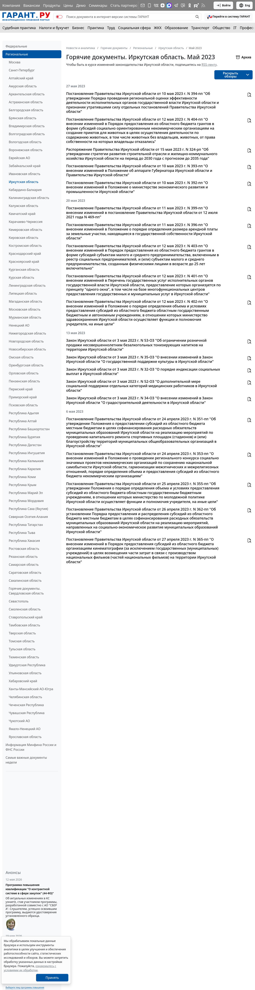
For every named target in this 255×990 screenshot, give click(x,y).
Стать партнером (125, 5)
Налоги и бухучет (54, 27)
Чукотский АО (19, 721)
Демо (81, 5)
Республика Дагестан (25, 445)
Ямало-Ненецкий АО (24, 729)
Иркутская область (23, 182)
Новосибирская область (27, 349)
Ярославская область (25, 737)
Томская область (22, 641)
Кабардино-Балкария (25, 190)
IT (235, 27)
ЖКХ (158, 27)
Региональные (17, 54)
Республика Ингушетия (27, 453)
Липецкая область (23, 293)
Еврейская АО (19, 158)
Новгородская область (26, 341)
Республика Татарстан (26, 525)
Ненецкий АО (19, 325)
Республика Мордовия (26, 501)
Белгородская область (26, 110)
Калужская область (23, 206)
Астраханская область (26, 102)
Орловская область (24, 373)
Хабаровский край (23, 681)
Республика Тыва (22, 532)
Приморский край (23, 397)
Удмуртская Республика (27, 665)
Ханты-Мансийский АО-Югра (31, 689)
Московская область (24, 309)
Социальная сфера (134, 27)
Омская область (21, 357)
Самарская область (24, 564)
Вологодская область (25, 142)
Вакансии (31, 5)
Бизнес (78, 27)
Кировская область (23, 237)
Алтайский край (21, 78)
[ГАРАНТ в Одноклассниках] (189, 5)
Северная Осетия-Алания (28, 517)
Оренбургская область (26, 365)
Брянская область (22, 118)
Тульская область (22, 649)
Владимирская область (27, 126)
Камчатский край (22, 214)
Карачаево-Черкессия (25, 221)
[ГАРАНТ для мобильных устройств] (149, 5)
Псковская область (23, 405)
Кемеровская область (25, 229)
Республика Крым (22, 485)
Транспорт (200, 27)
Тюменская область (24, 657)
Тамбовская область (24, 625)
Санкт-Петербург (22, 70)
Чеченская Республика (26, 705)
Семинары (98, 5)
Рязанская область (23, 556)
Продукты (51, 5)
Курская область (21, 277)
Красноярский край (24, 261)
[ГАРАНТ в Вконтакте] (156, 5)
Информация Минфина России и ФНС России (31, 747)
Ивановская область (24, 174)
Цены (68, 5)
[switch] (59, 16)
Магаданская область (25, 301)
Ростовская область (24, 548)
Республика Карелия (25, 469)
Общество (221, 27)
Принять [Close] (52, 977)
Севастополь (18, 601)
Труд (111, 27)
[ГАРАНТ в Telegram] (176, 5)
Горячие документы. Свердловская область (26, 590)
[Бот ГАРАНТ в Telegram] (182, 5)
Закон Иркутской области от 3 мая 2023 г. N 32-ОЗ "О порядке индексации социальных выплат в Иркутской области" (143, 371)
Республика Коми (22, 477)
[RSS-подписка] (203, 5)
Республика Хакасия (24, 540)
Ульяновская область (25, 673)
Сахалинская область (25, 580)
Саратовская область (25, 572)
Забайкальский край (24, 166)
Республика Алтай (23, 421)
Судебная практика (19, 27)
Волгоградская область (27, 134)
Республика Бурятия (24, 437)
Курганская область (24, 269)
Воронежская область (25, 150)
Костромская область (25, 245)
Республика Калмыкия (26, 461)
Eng (244, 5)
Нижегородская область (27, 333)
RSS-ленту (209, 64)
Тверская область (22, 633)
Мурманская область (25, 317)
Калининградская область (29, 198)
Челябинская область (25, 697)
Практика (95, 27)
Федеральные (16, 46)
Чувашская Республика (27, 713)
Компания (11, 5)
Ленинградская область (27, 285)
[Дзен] (163, 5)
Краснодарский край (25, 253)
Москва (14, 62)
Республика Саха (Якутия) (28, 509)
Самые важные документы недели (26, 760)
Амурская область (23, 86)
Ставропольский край (26, 617)
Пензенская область (24, 381)
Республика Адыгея (24, 413)
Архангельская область (27, 94)
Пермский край (21, 389)
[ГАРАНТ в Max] (169, 5)
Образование (176, 27)
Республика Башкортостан (29, 429)
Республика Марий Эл (26, 493)
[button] (228, 17)
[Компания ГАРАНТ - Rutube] (196, 5)
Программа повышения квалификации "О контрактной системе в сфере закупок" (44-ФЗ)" (30, 889)
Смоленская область (25, 609)
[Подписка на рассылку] (142, 5)
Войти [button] (223, 5)
